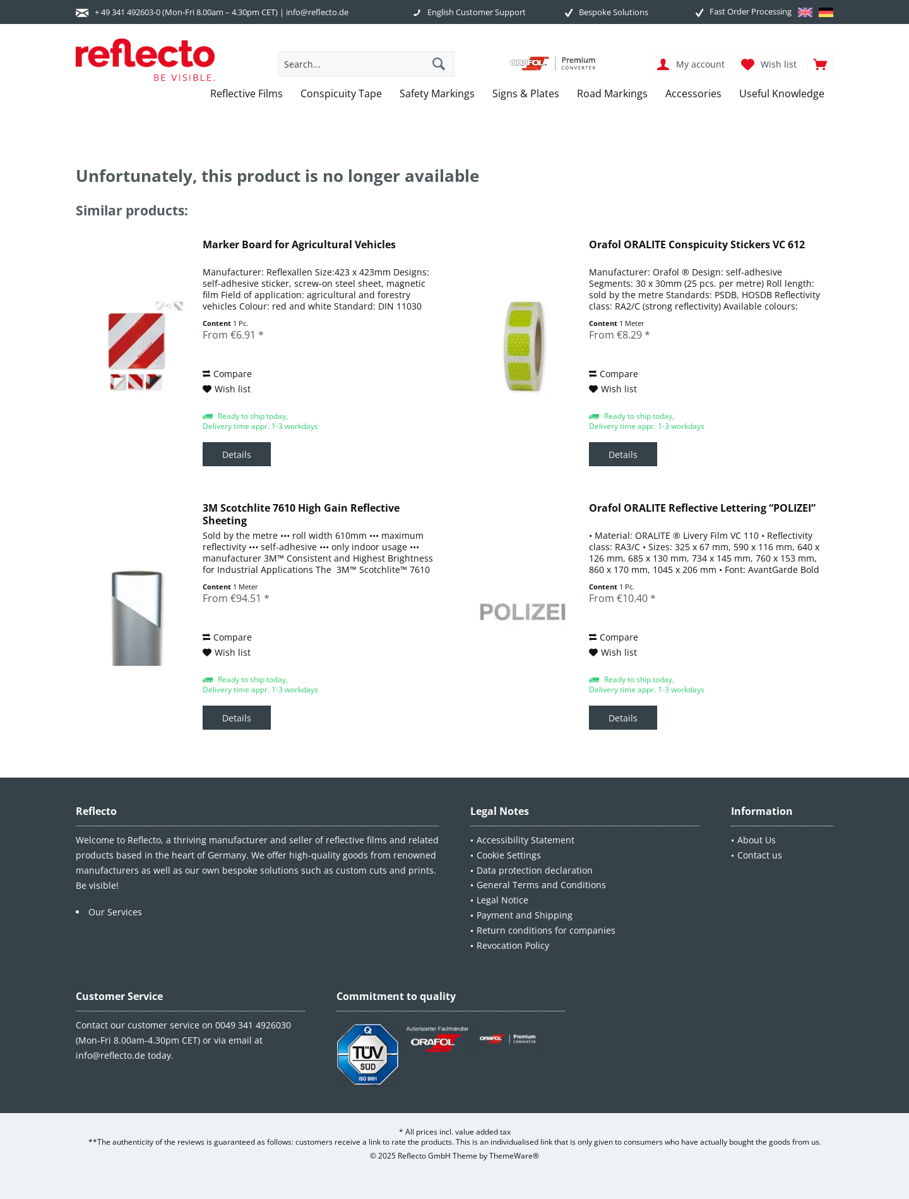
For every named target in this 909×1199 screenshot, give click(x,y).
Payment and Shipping (525, 915)
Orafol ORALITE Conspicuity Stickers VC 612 (697, 244)
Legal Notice (502, 900)
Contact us (759, 855)
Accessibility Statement (525, 840)
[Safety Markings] (437, 94)
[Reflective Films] (246, 94)
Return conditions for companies (546, 930)
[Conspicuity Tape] (341, 94)
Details (236, 455)
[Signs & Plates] (526, 94)
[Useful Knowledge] (781, 94)
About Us (756, 840)
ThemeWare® (514, 1155)
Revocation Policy (513, 945)
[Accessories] (693, 94)
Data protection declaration (535, 870)
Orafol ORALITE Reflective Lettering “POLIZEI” (702, 508)
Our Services (115, 912)
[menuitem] (820, 63)
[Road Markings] (612, 94)
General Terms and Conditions (541, 885)
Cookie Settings (509, 855)
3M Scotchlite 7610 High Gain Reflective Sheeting (301, 514)
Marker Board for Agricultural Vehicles (299, 244)
